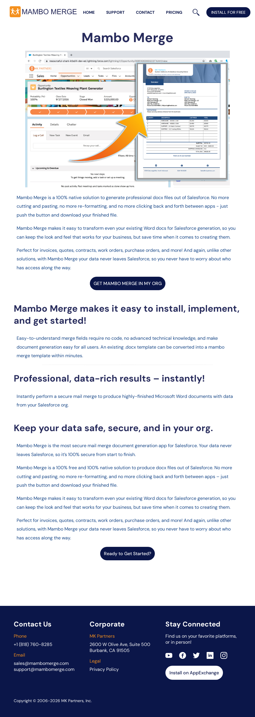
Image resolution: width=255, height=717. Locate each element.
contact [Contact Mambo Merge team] (145, 12)
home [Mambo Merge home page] (89, 12)
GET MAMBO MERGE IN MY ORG (128, 283)
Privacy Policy (104, 669)
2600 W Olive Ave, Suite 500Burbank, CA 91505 (120, 647)
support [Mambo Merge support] (115, 12)
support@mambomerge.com (44, 669)
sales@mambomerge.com (41, 663)
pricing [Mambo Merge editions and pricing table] (174, 12)
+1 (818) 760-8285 (33, 644)
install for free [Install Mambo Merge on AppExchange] (228, 12)
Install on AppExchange (194, 673)
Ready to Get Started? (127, 554)
